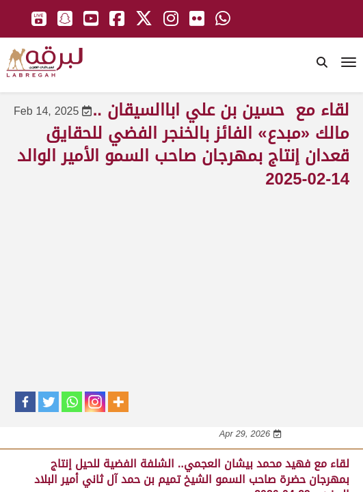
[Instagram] (95, 402)
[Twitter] (48, 402)
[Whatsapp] (72, 402)
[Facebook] (25, 402)
